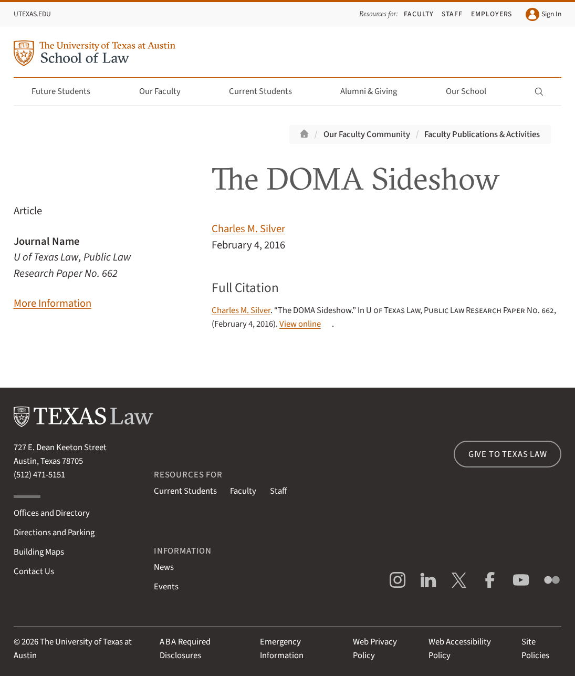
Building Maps (39, 552)
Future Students (67, 91)
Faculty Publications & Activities (482, 134)
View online (300, 324)
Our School (472, 91)
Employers (492, 14)
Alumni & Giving (374, 91)
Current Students (266, 91)
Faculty (419, 14)
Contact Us (34, 571)
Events (166, 586)
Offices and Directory (52, 513)
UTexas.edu (32, 14)
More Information (52, 303)
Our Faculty (166, 91)
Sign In (543, 15)
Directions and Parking (54, 532)
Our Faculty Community (366, 134)
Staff (452, 14)
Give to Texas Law (507, 454)
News (164, 567)
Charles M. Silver (248, 228)
